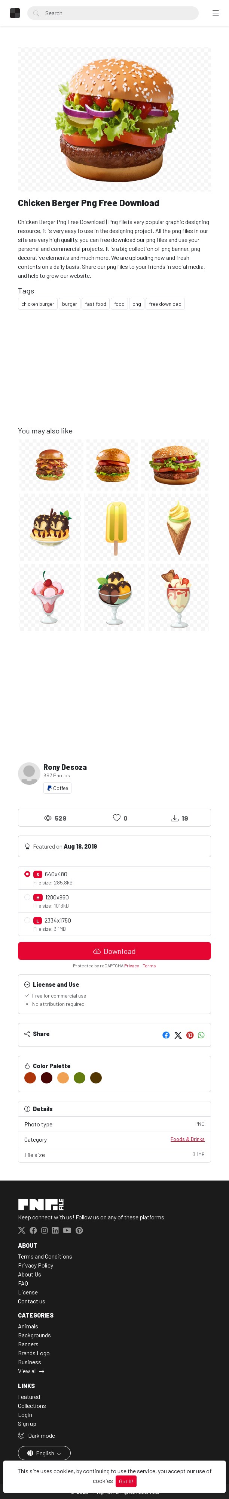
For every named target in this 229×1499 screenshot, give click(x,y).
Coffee (57, 788)
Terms (149, 965)
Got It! (126, 1481)
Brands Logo (34, 1352)
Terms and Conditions (45, 1256)
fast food (95, 304)
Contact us (31, 1300)
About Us (29, 1274)
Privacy (131, 965)
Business (29, 1361)
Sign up (27, 1423)
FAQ (23, 1283)
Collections (32, 1405)
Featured (29, 1396)
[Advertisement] (114, 373)
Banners (28, 1343)
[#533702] (96, 1077)
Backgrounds (34, 1334)
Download (114, 950)
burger (69, 304)
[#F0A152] (63, 1077)
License (28, 1292)
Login (25, 1414)
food (119, 304)
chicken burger (37, 304)
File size (114, 1154)
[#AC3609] (30, 1077)
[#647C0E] (79, 1077)
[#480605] (46, 1077)
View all (27, 1370)
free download (165, 304)
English (41, 1452)
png (136, 304)
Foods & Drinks (188, 1139)
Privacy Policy (35, 1265)
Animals (28, 1325)
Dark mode (36, 1435)
